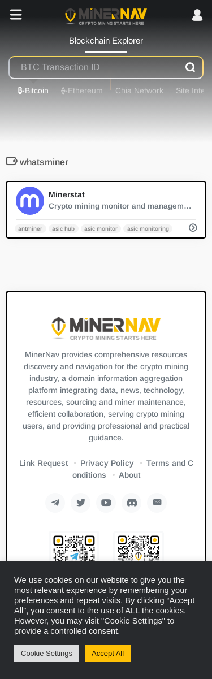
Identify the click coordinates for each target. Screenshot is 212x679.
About (129, 474)
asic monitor (101, 228)
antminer (30, 228)
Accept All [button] (108, 653)
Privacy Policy (107, 463)
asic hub (63, 228)
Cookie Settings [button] (46, 653)
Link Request (43, 463)
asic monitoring (148, 228)
